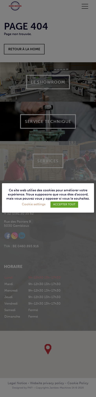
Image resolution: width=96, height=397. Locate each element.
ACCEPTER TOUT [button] (64, 204)
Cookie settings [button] (34, 204)
